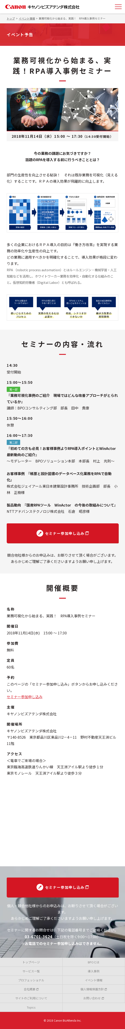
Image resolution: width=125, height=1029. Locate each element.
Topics (31, 1007)
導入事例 (93, 971)
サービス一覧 (31, 971)
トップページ (31, 962)
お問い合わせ (93, 998)
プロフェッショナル (31, 980)
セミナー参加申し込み (63, 533)
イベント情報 (93, 980)
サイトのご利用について (31, 998)
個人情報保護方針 (93, 989)
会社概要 (31, 989)
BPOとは (93, 962)
